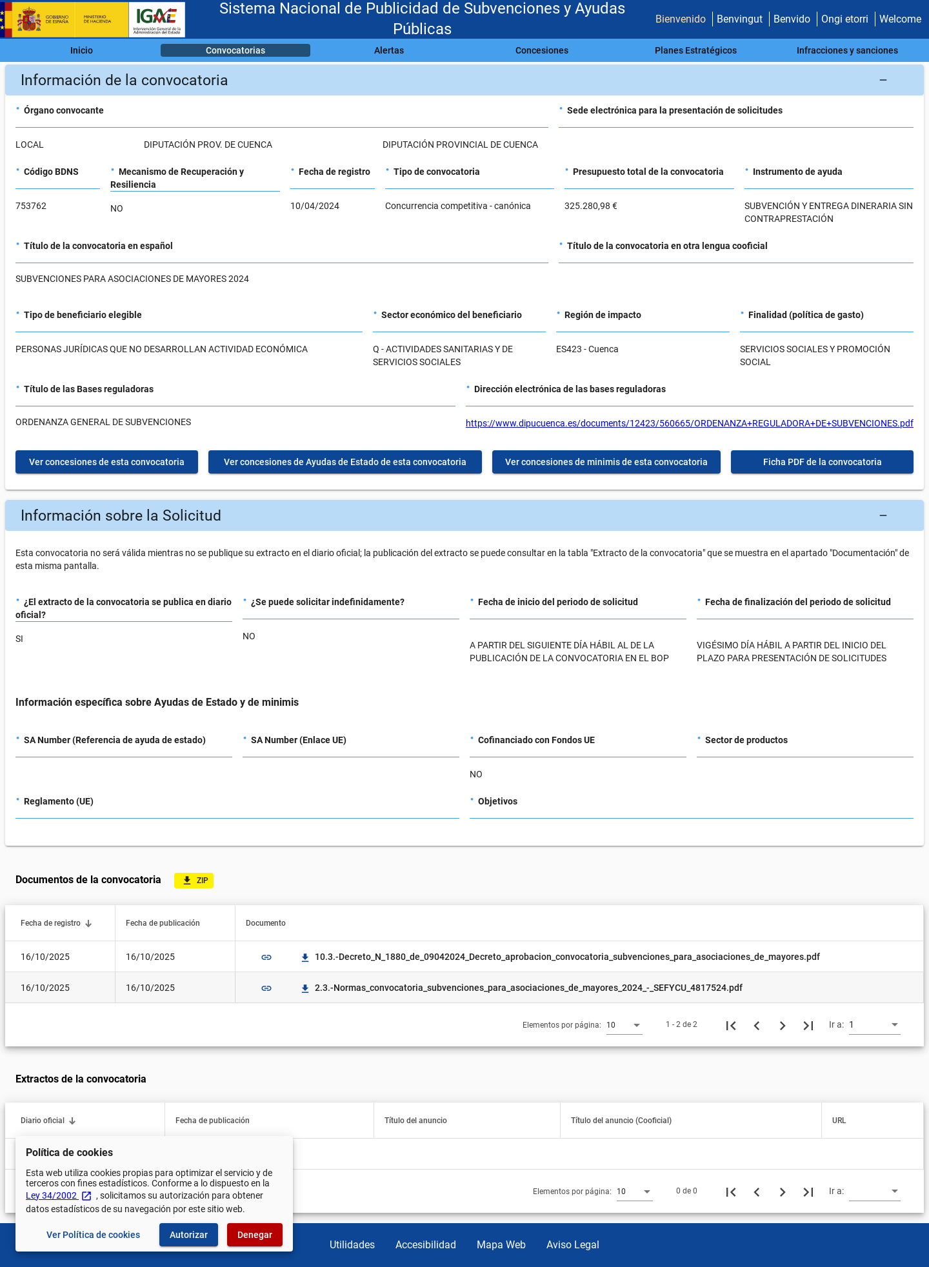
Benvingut (740, 19)
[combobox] (624, 1024)
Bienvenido (680, 19)
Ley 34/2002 (59, 1195)
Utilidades (352, 1245)
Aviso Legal (572, 1245)
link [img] (266, 957)
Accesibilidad (425, 1245)
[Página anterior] (757, 1024)
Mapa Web (501, 1245)
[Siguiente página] (782, 1024)
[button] (464, 80)
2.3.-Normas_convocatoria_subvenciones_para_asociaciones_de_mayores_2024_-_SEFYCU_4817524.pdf (520, 988)
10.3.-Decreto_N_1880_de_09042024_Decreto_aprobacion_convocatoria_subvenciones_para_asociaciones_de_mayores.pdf (559, 957)
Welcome (900, 19)
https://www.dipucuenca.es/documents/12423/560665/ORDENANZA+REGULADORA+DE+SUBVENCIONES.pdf (690, 423)
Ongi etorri (844, 19)
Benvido (792, 19)
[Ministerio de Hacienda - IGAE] (98, 19)
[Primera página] (731, 1024)
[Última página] (808, 1024)
